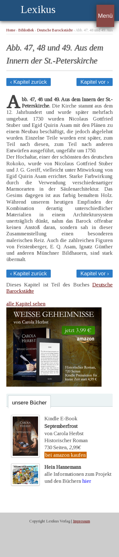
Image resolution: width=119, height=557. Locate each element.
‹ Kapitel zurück (28, 82)
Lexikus (38, 9)
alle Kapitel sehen (25, 304)
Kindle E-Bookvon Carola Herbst (63, 426)
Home (10, 30)
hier (86, 481)
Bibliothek (26, 30)
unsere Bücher (29, 403)
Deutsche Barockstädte (55, 30)
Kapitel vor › (94, 82)
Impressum (81, 521)
